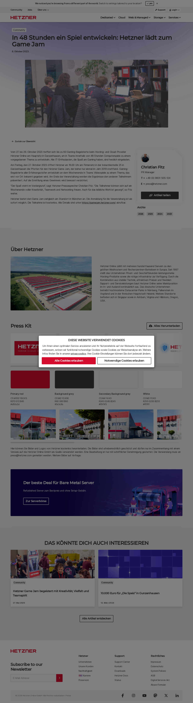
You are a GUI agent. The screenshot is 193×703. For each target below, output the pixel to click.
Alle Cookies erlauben (69, 360)
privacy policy (78, 353)
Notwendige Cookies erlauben (124, 360)
